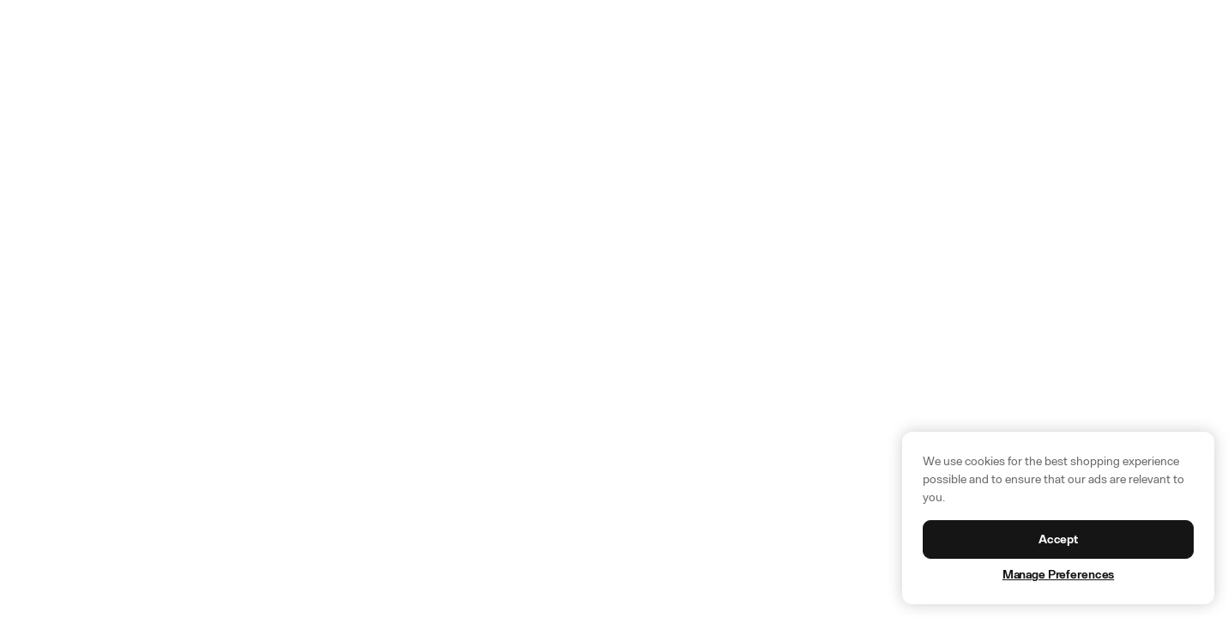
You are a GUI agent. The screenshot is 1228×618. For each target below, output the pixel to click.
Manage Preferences (1058, 574)
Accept (1058, 539)
